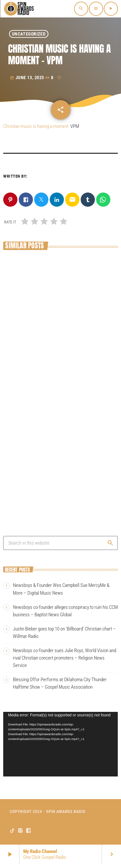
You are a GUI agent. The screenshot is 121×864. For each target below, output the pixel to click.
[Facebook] (28, 830)
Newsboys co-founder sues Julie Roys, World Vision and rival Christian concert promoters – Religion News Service (64, 658)
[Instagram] (20, 830)
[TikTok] (12, 830)
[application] (60, 744)
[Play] (111, 9)
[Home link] (19, 8)
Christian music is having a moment (35, 126)
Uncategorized (28, 33)
